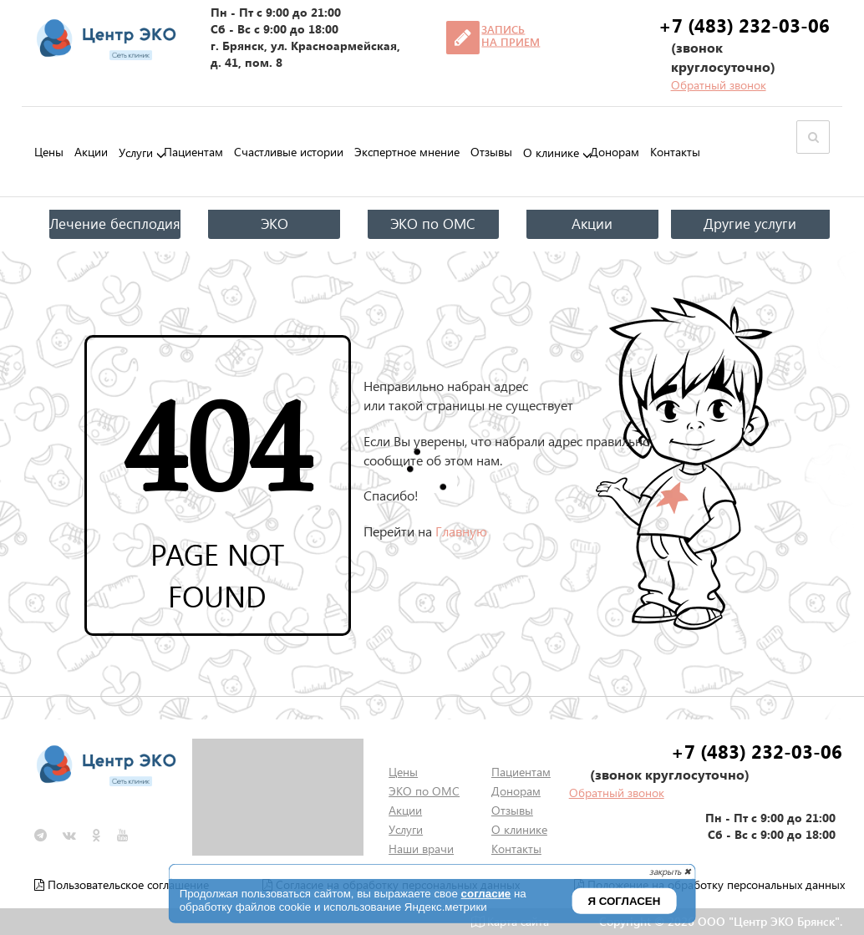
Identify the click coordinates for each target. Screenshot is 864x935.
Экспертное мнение (407, 152)
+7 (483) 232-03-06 (744, 25)
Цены (49, 152)
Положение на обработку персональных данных (709, 884)
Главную (461, 531)
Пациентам (193, 152)
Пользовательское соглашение (121, 884)
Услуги (136, 153)
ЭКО (274, 223)
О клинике (551, 153)
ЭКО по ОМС (432, 223)
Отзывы (491, 152)
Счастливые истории (288, 152)
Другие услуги (750, 223)
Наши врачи (421, 848)
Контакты (675, 152)
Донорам (614, 152)
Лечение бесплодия (114, 223)
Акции (91, 152)
